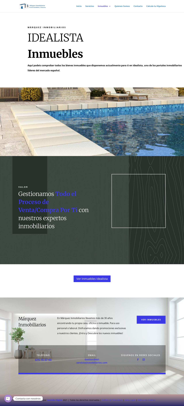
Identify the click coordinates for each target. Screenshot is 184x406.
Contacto (138, 6)
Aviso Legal (130, 400)
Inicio (79, 6)
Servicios (89, 6)
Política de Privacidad (112, 400)
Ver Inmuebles (151, 319)
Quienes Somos (122, 6)
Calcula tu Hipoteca (156, 6)
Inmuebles (103, 6)
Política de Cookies (146, 400)
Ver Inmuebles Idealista (92, 279)
